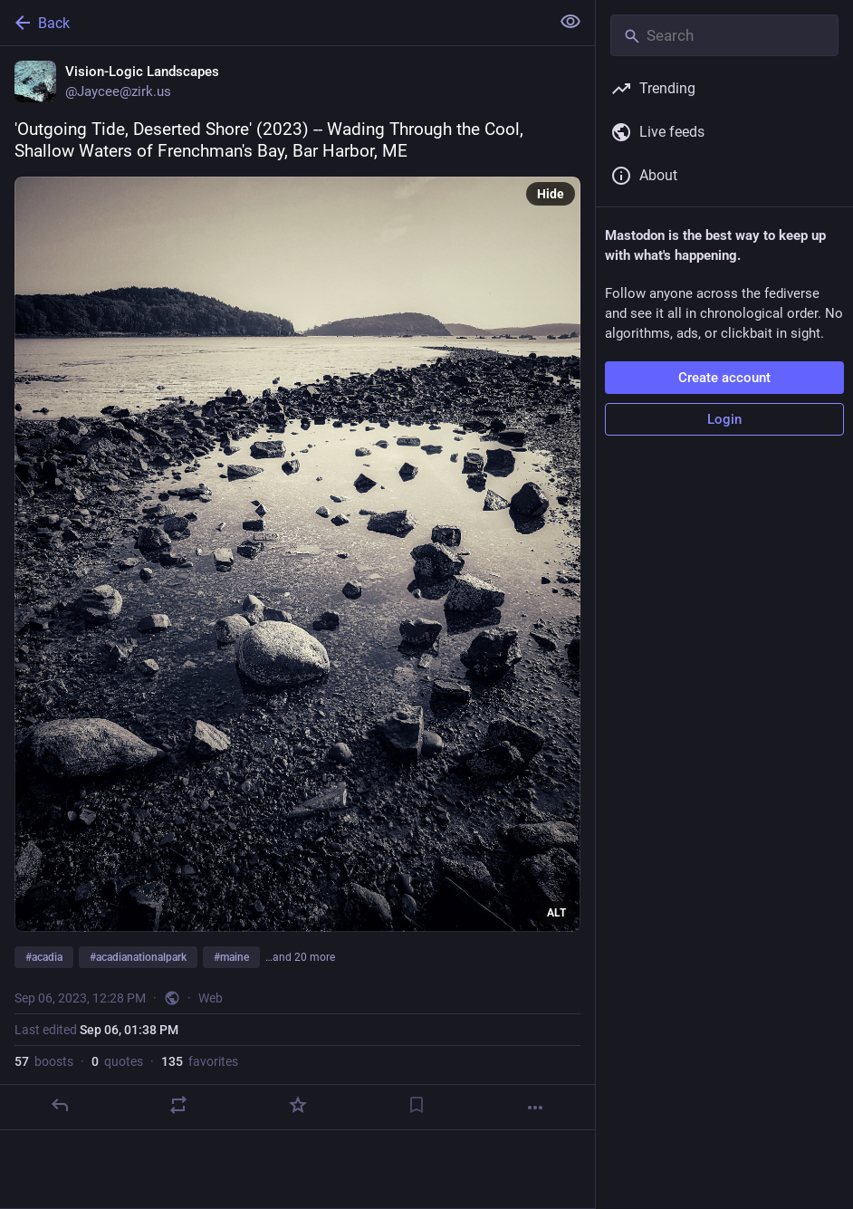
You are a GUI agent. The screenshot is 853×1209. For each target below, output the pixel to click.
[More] (535, 1107)
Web (210, 998)
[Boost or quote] (178, 1105)
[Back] (273, 22)
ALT (556, 913)
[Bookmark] (416, 1105)
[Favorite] (298, 1105)
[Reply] (60, 1105)
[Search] (724, 35)
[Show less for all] (570, 21)
